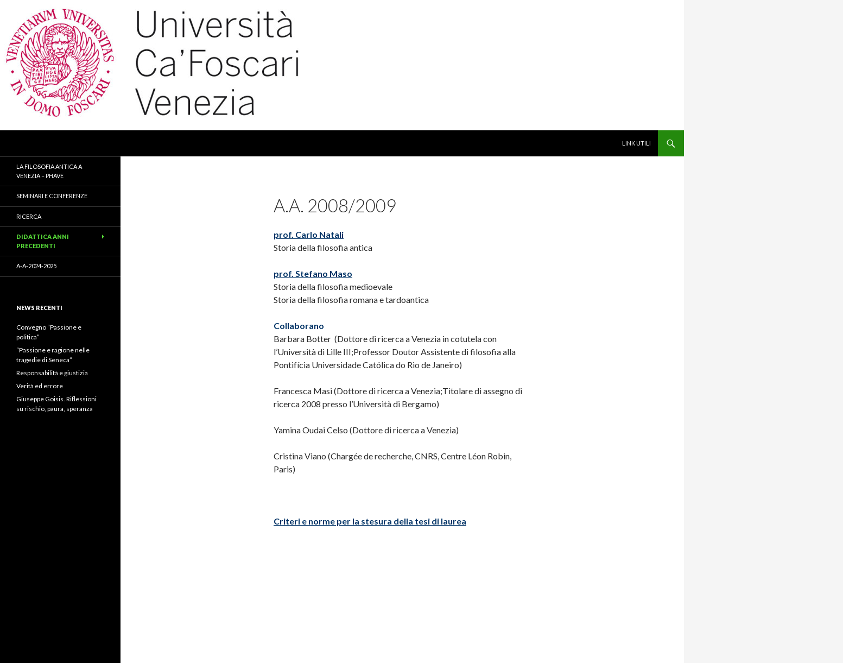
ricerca (28, 216)
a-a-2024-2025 (36, 265)
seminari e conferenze (51, 195)
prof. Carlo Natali (309, 234)
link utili (636, 143)
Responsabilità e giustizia (52, 373)
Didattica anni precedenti (42, 241)
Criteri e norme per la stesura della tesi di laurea (370, 521)
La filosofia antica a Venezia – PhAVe (49, 171)
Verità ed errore (39, 386)
